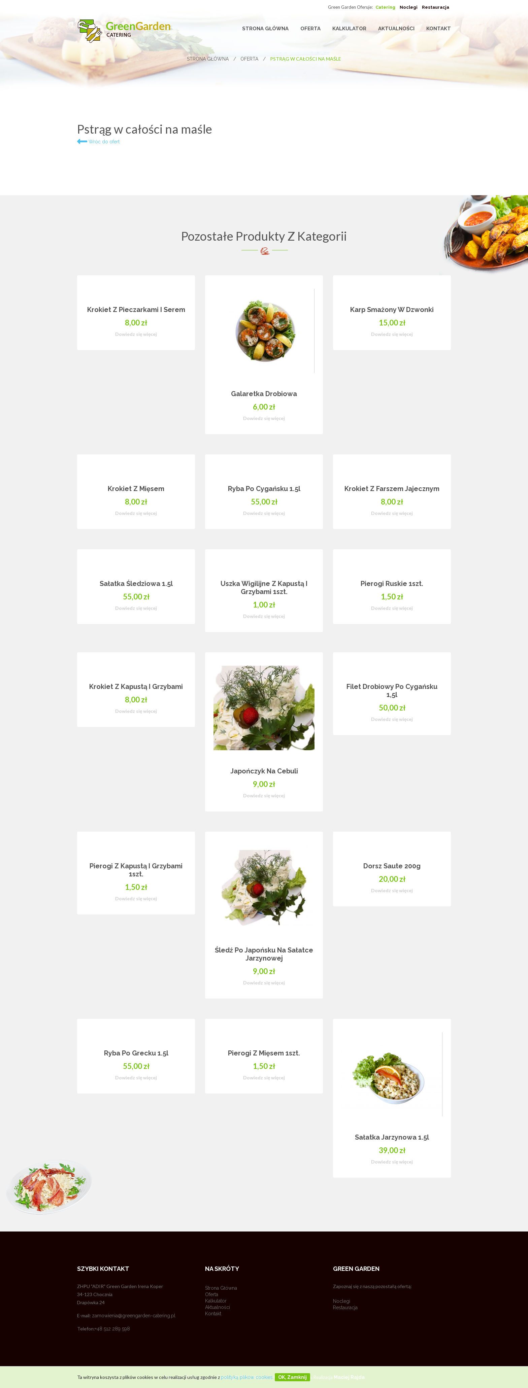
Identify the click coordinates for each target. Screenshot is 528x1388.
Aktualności (396, 29)
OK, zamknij (292, 1377)
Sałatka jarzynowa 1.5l (392, 1137)
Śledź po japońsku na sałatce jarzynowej (264, 954)
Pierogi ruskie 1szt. (392, 584)
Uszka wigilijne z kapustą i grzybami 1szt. (264, 588)
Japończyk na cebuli (264, 771)
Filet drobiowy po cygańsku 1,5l (391, 691)
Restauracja (435, 7)
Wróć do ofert (98, 141)
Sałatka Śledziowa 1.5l (136, 584)
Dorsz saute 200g (392, 866)
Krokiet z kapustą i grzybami (136, 687)
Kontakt (438, 29)
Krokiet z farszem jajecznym (391, 489)
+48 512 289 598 (112, 1328)
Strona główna (265, 29)
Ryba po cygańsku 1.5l (264, 489)
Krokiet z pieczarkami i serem (136, 310)
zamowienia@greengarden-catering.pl (133, 1315)
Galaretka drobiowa (264, 394)
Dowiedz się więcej (136, 334)
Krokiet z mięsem (136, 489)
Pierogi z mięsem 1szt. (264, 1053)
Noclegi (409, 7)
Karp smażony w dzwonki (392, 310)
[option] (264, 736)
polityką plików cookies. (247, 1377)
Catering (385, 7)
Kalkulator (349, 29)
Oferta (310, 29)
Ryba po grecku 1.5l (136, 1053)
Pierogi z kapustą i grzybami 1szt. (136, 870)
